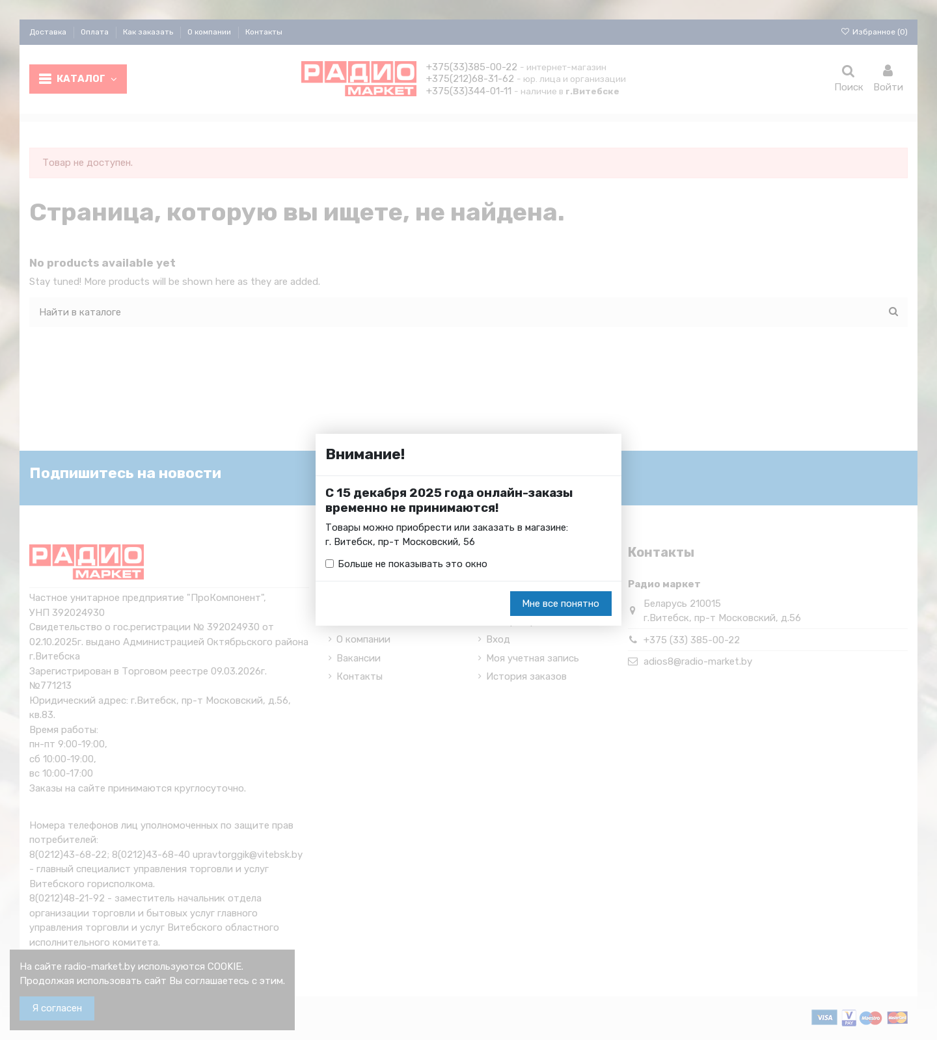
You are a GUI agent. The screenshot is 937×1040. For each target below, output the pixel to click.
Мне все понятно (560, 603)
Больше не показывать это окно (412, 564)
